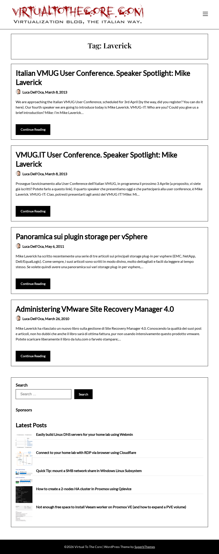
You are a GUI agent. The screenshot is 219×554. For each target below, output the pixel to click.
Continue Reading (33, 129)
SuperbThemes (144, 547)
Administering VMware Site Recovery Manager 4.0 (95, 309)
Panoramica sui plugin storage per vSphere (81, 236)
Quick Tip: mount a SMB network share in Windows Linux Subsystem (89, 470)
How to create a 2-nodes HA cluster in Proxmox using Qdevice (83, 489)
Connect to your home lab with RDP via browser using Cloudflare (86, 452)
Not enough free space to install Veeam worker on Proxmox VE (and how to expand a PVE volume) (111, 507)
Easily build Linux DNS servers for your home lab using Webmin (84, 434)
